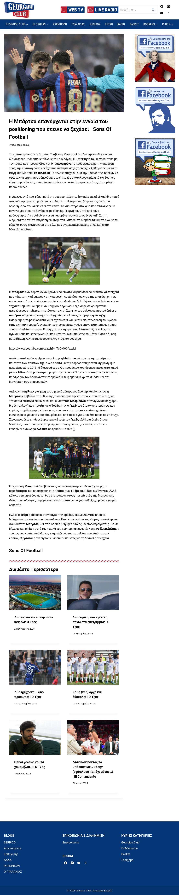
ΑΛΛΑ (8, 860)
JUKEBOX (94, 24)
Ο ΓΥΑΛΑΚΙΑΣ (13, 871)
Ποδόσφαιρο (129, 848)
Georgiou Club (130, 842)
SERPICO (10, 842)
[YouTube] (162, 13)
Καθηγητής (11, 854)
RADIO (121, 24)
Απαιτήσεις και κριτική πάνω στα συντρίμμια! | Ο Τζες (91, 622)
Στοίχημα (127, 860)
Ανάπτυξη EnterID (102, 890)
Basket (125, 854)
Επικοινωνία (71, 842)
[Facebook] (162, 6)
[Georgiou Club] (19, 9)
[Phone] (168, 13)
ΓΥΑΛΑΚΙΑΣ (78, 24)
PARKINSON (60, 24)
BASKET (134, 24)
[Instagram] (168, 6)
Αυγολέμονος (13, 848)
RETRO (109, 24)
